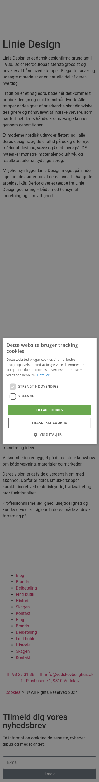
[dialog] (49, 391)
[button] (49, 434)
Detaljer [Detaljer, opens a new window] (43, 375)
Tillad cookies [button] (49, 410)
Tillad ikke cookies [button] (49, 423)
